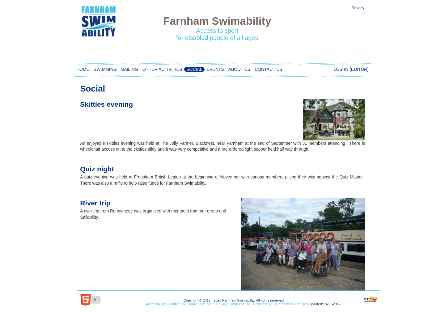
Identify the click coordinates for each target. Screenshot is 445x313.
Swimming (104, 69)
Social (193, 69)
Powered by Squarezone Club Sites (280, 304)
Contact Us (267, 69)
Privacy (358, 8)
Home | (193, 304)
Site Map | (207, 304)
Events (214, 69)
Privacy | (222, 304)
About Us (238, 69)
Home (82, 69)
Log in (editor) (351, 69)
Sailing (128, 69)
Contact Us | (177, 304)
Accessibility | (156, 304)
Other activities (161, 69)
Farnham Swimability (217, 21)
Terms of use (240, 304)
